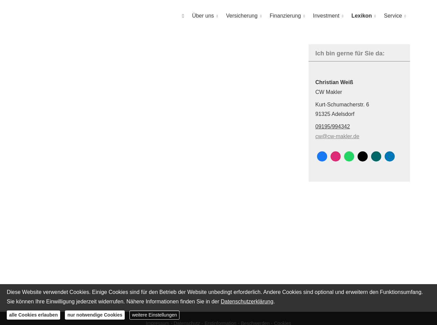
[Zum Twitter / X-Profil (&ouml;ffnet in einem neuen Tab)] (363, 156)
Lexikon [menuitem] (361, 16)
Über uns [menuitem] (203, 16)
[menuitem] (183, 15)
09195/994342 (332, 126)
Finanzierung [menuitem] (285, 16)
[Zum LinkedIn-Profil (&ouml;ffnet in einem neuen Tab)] (390, 156)
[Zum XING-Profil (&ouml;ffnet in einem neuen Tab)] (376, 156)
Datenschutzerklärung (247, 301)
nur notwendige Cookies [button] (94, 315)
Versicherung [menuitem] (242, 16)
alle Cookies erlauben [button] (33, 315)
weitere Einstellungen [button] (154, 315)
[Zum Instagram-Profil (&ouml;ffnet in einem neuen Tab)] (336, 156)
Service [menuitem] (393, 16)
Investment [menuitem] (326, 16)
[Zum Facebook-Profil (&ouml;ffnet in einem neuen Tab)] (322, 156)
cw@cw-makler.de (337, 136)
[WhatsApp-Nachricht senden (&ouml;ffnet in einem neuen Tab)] (349, 156)
